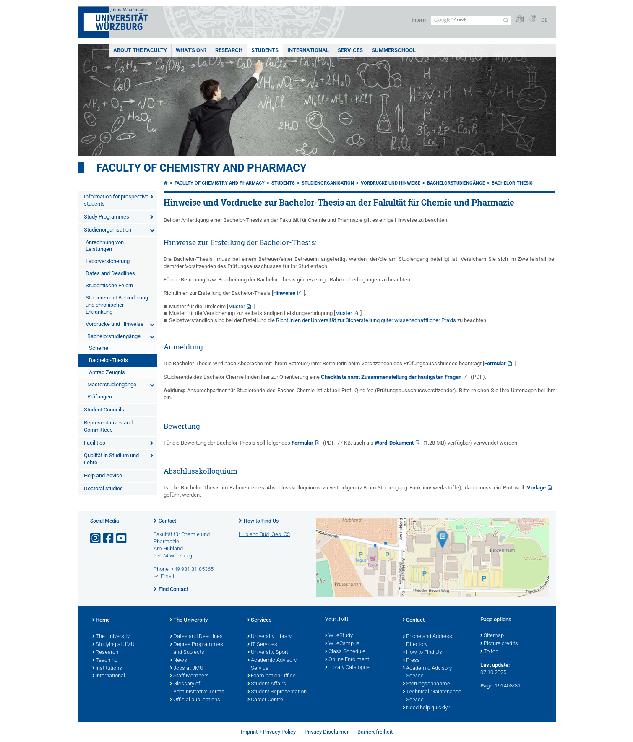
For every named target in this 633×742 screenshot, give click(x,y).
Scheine (98, 348)
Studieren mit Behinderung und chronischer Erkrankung (117, 304)
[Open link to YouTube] (122, 538)
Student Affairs (266, 684)
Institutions (107, 668)
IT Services (262, 644)
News (178, 660)
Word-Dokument (394, 443)
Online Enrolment (347, 660)
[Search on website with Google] (471, 20)
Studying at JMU (113, 644)
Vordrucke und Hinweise (114, 324)
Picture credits (499, 644)
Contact (167, 521)
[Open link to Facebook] (109, 538)
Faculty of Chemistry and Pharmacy (201, 167)
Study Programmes (106, 216)
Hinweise (284, 293)
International (308, 50)
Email (167, 576)
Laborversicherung (108, 261)
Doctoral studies (103, 488)
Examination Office (271, 676)
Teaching (104, 660)
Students (265, 50)
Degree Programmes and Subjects (196, 648)
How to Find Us (261, 521)
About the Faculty (140, 50)
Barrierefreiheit (375, 732)
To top (489, 652)
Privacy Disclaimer (327, 732)
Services (350, 50)
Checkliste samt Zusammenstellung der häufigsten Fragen (391, 377)
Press (411, 660)
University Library (269, 636)
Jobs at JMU (186, 668)
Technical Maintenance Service (432, 696)
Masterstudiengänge (111, 384)
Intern (419, 20)
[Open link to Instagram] (96, 538)
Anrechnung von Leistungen (105, 246)
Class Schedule (345, 652)
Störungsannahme (426, 684)
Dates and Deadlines (110, 273)
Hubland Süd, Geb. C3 (264, 534)
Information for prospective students (116, 200)
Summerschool (394, 50)
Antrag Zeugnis (107, 372)
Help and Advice (103, 475)
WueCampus (342, 644)
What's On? (191, 50)
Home (101, 620)
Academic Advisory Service (272, 664)
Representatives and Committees (108, 426)
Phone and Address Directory (427, 640)
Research (228, 50)
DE (544, 20)
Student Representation (277, 692)
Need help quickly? (426, 708)
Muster (236, 306)
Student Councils (104, 409)
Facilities (94, 443)
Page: (487, 685)
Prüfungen (99, 396)
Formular (495, 363)
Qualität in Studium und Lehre (111, 459)
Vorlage (536, 487)
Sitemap (492, 636)
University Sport (267, 652)
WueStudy (339, 636)
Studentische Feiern (109, 285)
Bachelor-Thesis (108, 360)
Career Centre (265, 700)
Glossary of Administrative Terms (197, 688)
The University (111, 636)
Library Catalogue (347, 668)
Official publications (195, 700)
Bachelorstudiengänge (114, 336)
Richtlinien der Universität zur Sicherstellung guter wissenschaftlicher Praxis (366, 320)
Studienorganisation (107, 230)
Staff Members (189, 676)
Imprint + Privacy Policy (268, 732)
